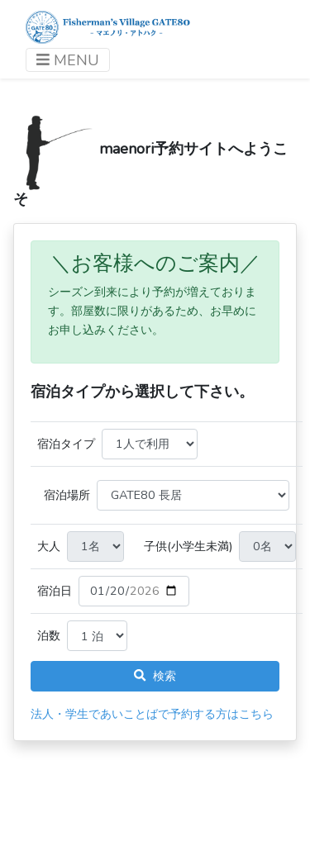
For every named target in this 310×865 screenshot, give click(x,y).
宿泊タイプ (66, 443)
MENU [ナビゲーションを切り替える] (67, 60)
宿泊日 (54, 590)
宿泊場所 (67, 495)
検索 (154, 676)
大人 (48, 546)
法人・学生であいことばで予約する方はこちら (152, 714)
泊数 (48, 635)
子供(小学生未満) (188, 546)
